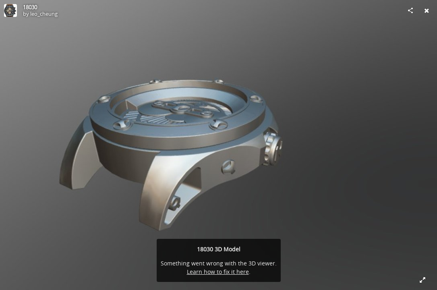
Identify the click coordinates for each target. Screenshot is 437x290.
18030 (30, 7)
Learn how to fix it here (218, 272)
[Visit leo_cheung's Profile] (10, 10)
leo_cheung (44, 13)
